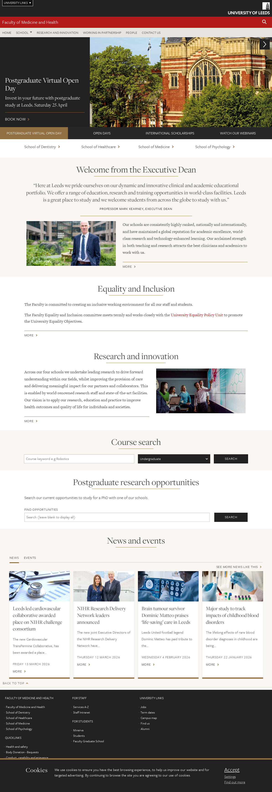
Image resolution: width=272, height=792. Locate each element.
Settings (230, 776)
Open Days (102, 133)
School (22, 32)
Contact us (151, 32)
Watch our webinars (238, 133)
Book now (136, 82)
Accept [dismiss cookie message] (232, 769)
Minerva (78, 730)
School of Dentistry (40, 146)
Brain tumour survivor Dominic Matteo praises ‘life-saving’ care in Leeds (166, 615)
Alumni (145, 729)
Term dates (147, 712)
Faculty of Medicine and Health (30, 22)
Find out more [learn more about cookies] (234, 781)
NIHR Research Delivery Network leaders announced (101, 615)
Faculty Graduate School (88, 741)
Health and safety (17, 746)
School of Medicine (154, 146)
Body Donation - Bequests (22, 752)
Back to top (13, 683)
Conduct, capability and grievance (27, 757)
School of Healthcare (98, 146)
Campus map (149, 718)
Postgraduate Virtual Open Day (34, 133)
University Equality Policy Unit (197, 315)
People (131, 32)
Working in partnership (102, 32)
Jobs (143, 707)
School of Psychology (213, 146)
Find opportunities (41, 509)
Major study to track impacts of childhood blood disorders (232, 615)
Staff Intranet (81, 712)
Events (30, 557)
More (127, 267)
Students (79, 735)
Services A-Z (81, 707)
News (14, 557)
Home (6, 32)
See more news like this (237, 566)
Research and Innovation (57, 32)
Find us (145, 723)
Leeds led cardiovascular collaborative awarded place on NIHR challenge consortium (37, 618)
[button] (264, 22)
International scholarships (170, 133)
